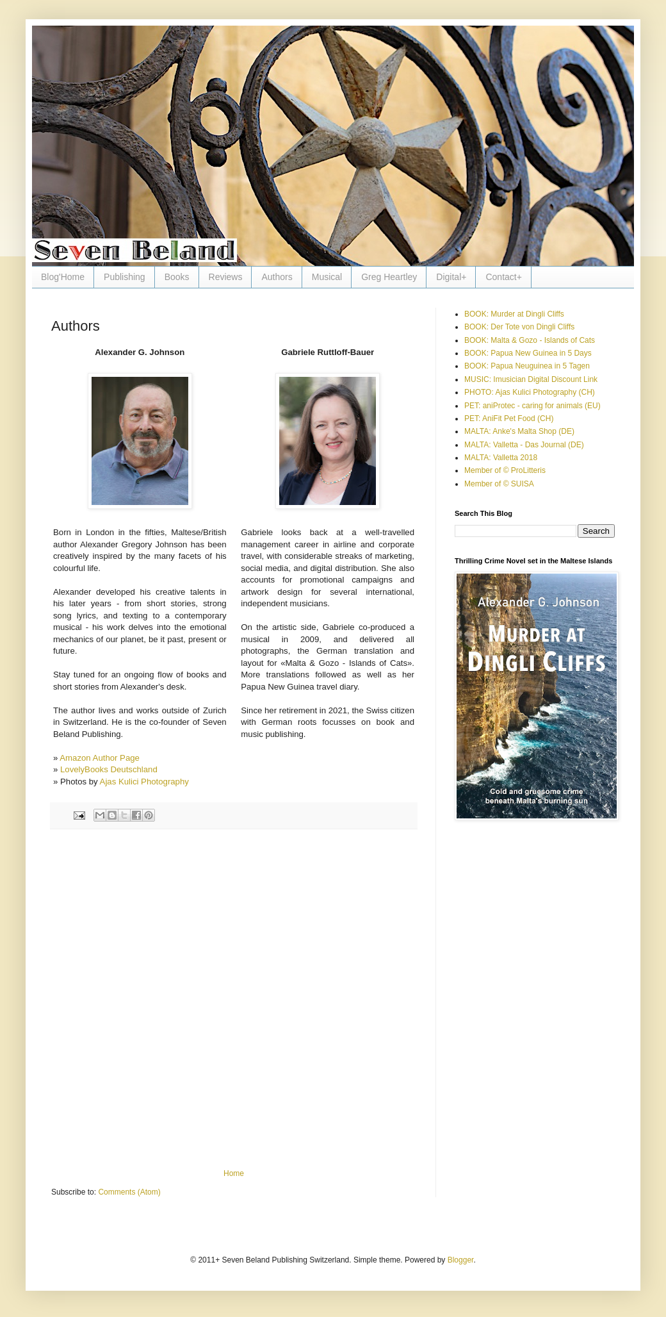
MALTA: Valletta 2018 (500, 457)
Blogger (461, 1259)
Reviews (226, 277)
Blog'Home (63, 277)
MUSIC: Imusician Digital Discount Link (530, 379)
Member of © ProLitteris (505, 470)
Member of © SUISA (499, 483)
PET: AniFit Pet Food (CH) (508, 418)
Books (177, 277)
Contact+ (503, 277)
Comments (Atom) (129, 1192)
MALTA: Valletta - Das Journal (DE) (524, 444)
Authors (276, 277)
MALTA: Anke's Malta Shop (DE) (519, 431)
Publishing (124, 277)
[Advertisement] (153, 999)
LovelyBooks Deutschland (109, 769)
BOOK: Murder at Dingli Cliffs (514, 314)
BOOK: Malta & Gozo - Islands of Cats (529, 340)
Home (233, 1173)
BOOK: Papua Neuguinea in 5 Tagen (527, 365)
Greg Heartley (389, 277)
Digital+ (451, 277)
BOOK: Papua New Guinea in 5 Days (528, 353)
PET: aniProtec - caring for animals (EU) (532, 405)
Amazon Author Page (100, 758)
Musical (327, 277)
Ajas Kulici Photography (144, 781)
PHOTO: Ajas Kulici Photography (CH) (529, 392)
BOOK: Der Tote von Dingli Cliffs (519, 326)
